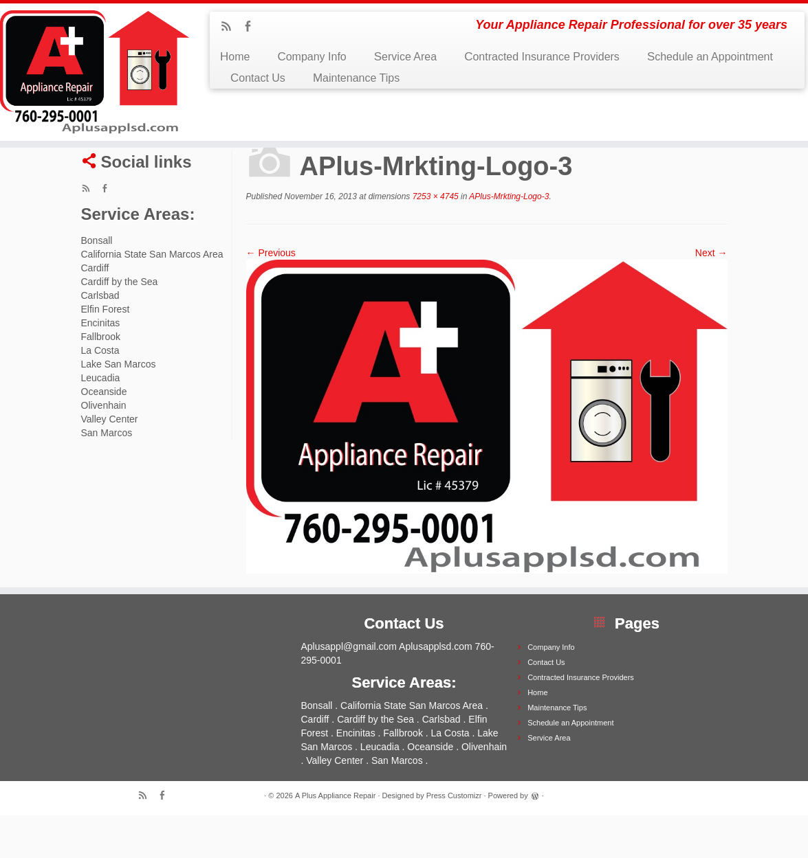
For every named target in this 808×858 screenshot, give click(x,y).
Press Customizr (454, 838)
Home (235, 56)
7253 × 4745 (434, 239)
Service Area (405, 56)
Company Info (311, 56)
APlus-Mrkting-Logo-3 (508, 239)
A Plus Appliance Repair (335, 838)
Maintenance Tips (356, 77)
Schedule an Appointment (710, 56)
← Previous (271, 295)
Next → (711, 295)
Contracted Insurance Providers (542, 56)
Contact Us (257, 77)
